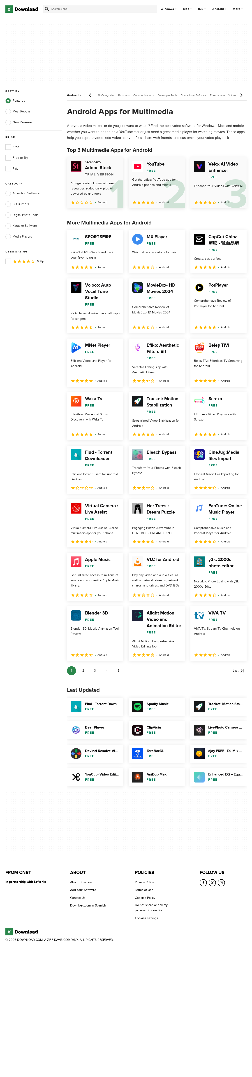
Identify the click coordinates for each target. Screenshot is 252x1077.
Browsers (124, 95)
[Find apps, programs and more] (100, 9)
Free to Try (16, 158)
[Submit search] (47, 9)
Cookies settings (146, 918)
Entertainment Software (224, 95)
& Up (24, 261)
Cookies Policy (145, 898)
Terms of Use (144, 890)
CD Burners (17, 204)
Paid (11, 168)
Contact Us (78, 898)
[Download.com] (21, 9)
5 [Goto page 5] (118, 671)
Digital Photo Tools (21, 215)
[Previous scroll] (90, 95)
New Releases (19, 122)
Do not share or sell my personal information (151, 907)
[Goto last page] (238, 670)
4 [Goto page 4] (107, 671)
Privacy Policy (144, 882)
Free (12, 147)
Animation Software (22, 193)
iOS (200, 9)
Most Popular (18, 111)
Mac (186, 9)
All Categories (106, 95)
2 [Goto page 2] (83, 671)
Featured (15, 100)
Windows (167, 9)
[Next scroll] (241, 95)
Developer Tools (167, 95)
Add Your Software (83, 890)
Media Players (18, 236)
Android (218, 9)
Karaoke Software (21, 226)
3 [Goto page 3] (95, 671)
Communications (143, 95)
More (238, 9)
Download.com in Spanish (88, 905)
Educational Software (193, 95)
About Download (81, 882)
